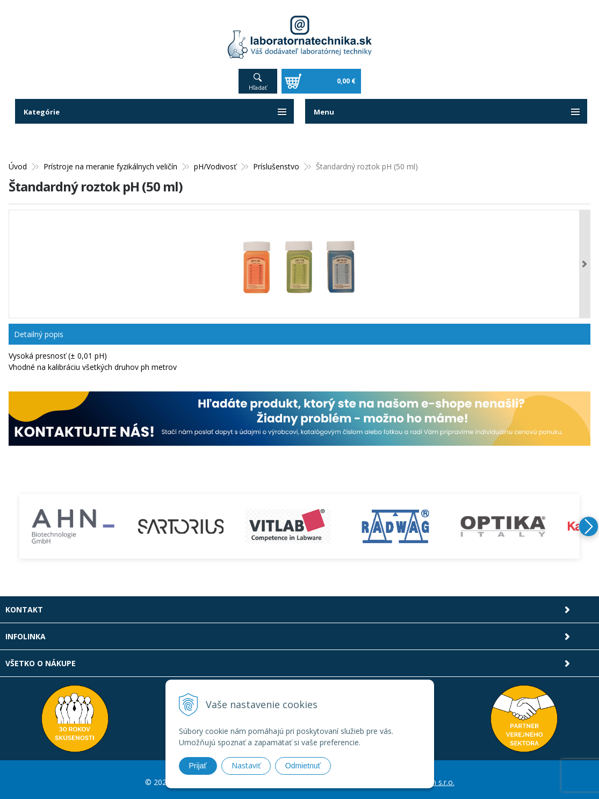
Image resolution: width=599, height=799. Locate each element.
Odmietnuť (303, 765)
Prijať (198, 765)
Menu (324, 106)
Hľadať (258, 82)
